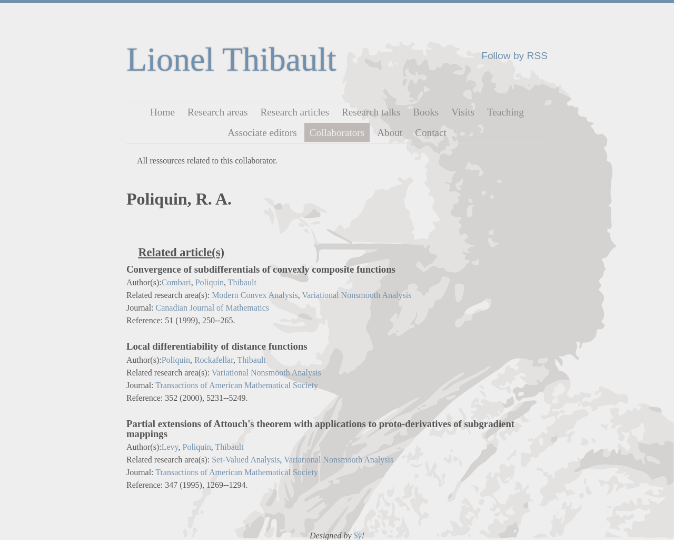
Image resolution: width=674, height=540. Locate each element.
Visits (462, 112)
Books (426, 112)
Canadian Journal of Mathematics (213, 307)
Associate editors (262, 132)
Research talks (371, 112)
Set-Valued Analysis (246, 459)
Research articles (294, 112)
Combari (176, 282)
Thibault (242, 282)
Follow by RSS (514, 55)
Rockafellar (213, 359)
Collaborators (337, 132)
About (389, 132)
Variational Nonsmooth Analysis (356, 295)
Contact (431, 132)
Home (162, 112)
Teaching (505, 112)
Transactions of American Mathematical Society (236, 385)
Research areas (217, 112)
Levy (170, 446)
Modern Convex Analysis (255, 295)
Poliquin (209, 282)
